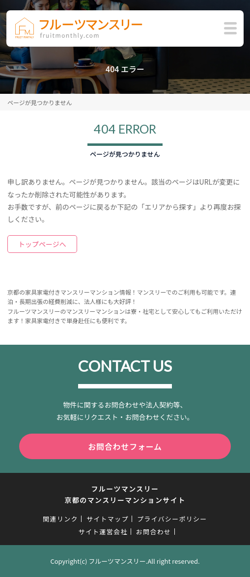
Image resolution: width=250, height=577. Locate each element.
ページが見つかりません (39, 102)
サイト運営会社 (103, 531)
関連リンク (60, 519)
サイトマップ (107, 519)
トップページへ (42, 244)
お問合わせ (153, 531)
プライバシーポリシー (172, 519)
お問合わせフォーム (125, 446)
